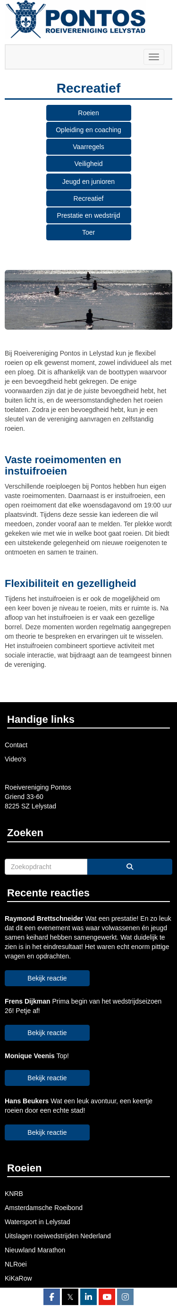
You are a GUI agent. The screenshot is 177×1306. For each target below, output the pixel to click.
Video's (15, 759)
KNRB (14, 1193)
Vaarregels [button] (88, 146)
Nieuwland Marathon (35, 1250)
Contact (16, 745)
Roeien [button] (88, 113)
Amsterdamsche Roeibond (44, 1207)
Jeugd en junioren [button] (88, 181)
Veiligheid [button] (89, 163)
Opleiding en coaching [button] (88, 130)
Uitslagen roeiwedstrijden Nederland (58, 1236)
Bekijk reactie (47, 978)
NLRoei (16, 1264)
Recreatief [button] (89, 198)
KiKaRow (18, 1278)
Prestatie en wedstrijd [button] (88, 215)
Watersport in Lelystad (37, 1222)
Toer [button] (88, 232)
